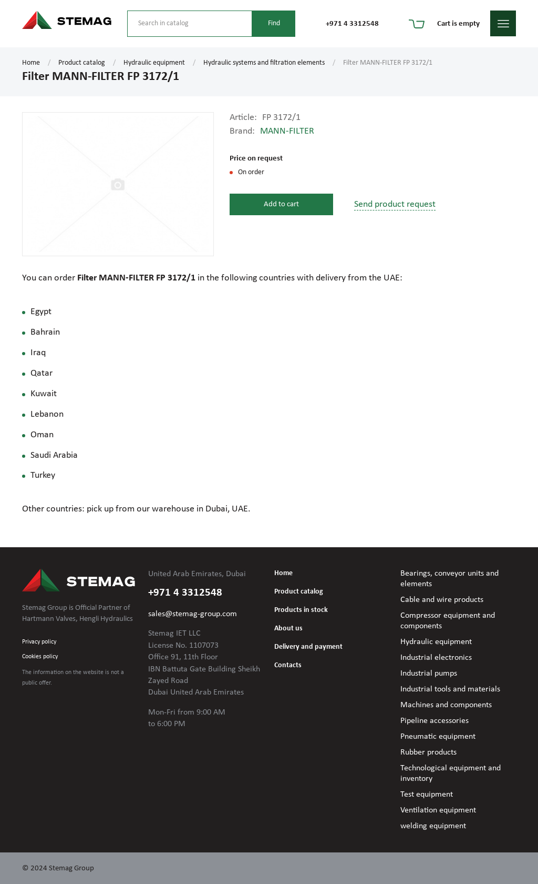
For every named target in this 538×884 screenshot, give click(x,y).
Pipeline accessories (434, 721)
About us (288, 628)
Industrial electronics (436, 658)
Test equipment (426, 794)
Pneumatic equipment (437, 736)
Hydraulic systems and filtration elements (264, 63)
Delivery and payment (308, 647)
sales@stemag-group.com (192, 614)
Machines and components (446, 705)
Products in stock (301, 610)
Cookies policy (40, 657)
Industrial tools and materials (450, 689)
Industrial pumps (428, 673)
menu (503, 23)
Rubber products (428, 752)
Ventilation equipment (438, 810)
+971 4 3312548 (352, 24)
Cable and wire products (441, 600)
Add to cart (281, 204)
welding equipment (433, 826)
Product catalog (81, 63)
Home (31, 63)
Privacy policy (39, 642)
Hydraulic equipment (154, 63)
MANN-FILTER (287, 131)
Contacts (288, 665)
